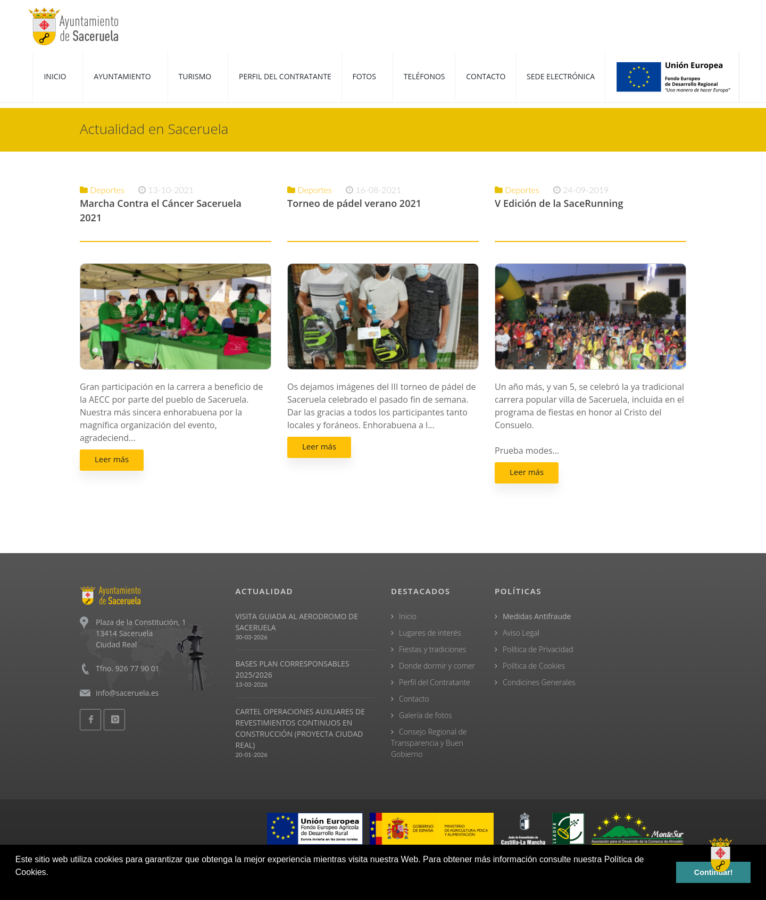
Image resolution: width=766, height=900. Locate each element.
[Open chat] (720, 854)
